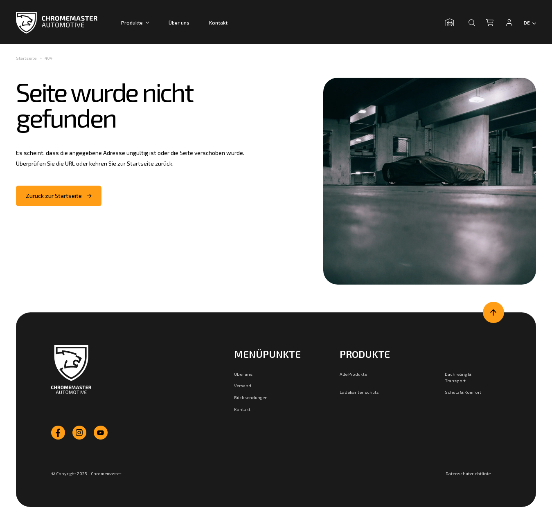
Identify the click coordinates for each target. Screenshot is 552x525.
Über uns (179, 22)
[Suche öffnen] (472, 22)
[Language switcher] (530, 22)
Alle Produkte (353, 374)
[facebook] (58, 433)
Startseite (26, 58)
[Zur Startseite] (71, 369)
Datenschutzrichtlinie (468, 473)
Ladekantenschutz (359, 392)
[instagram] (79, 433)
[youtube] (101, 433)
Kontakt (218, 22)
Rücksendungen (251, 397)
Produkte (135, 22)
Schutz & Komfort (463, 392)
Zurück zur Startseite (59, 195)
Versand (242, 385)
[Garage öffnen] (452, 22)
